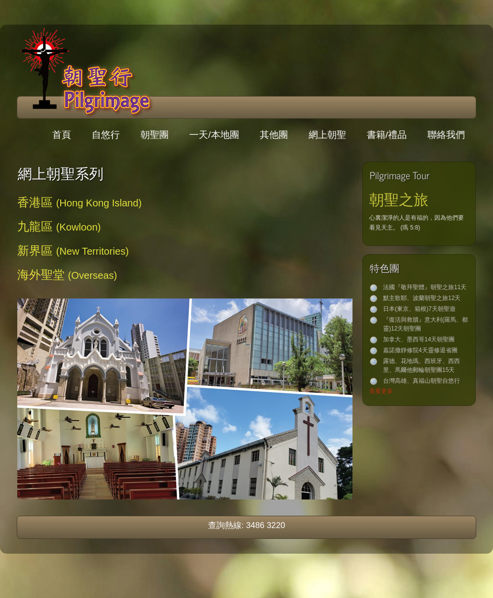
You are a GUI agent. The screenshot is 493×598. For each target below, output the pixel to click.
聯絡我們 (446, 135)
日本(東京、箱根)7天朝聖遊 (419, 308)
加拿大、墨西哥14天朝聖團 (419, 339)
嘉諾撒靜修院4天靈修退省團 (420, 350)
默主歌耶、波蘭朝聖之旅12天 (421, 298)
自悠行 (106, 135)
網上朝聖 (327, 135)
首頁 (61, 135)
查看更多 (381, 391)
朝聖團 (155, 135)
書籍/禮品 (387, 135)
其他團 (274, 135)
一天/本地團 (214, 135)
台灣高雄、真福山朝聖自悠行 (421, 380)
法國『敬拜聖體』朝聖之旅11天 (424, 287)
